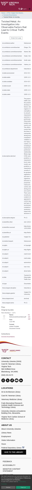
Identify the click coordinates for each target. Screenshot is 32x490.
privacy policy (22, 481)
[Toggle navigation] (29, 9)
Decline (8, 487)
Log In (25, 9)
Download (29, 317)
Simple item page (16, 38)
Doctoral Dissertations (10, 15)
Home (3, 13)
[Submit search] (19, 9)
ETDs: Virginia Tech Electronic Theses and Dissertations (15, 13)
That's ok (23, 487)
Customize (4, 484)
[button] (21, 9)
